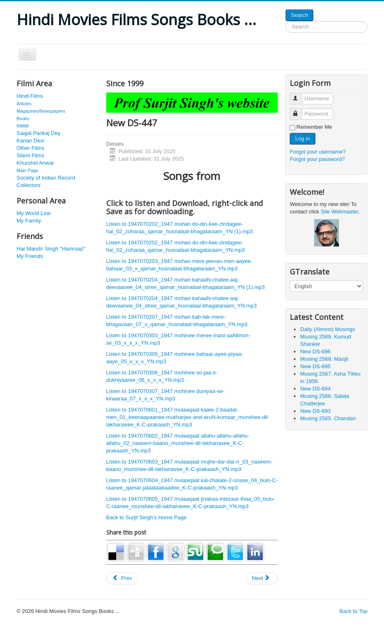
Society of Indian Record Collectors (46, 181)
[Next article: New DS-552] (262, 578)
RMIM (23, 125)
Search (299, 15)
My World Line (34, 213)
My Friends (30, 256)
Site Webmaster (340, 211)
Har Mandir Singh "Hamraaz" (51, 249)
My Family (29, 221)
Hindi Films (30, 96)
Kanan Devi (30, 140)
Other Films (30, 148)
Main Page (27, 170)
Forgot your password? (317, 159)
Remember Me (314, 127)
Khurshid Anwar (35, 163)
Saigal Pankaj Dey (38, 133)
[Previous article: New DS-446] (122, 578)
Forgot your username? (318, 152)
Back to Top (353, 611)
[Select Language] (326, 286)
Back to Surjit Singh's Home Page (146, 517)
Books (23, 118)
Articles (24, 103)
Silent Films (30, 155)
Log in (302, 138)
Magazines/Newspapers (41, 111)
